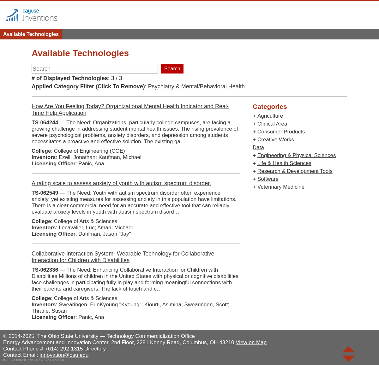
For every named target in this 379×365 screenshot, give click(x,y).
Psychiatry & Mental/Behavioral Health (196, 86)
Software (268, 179)
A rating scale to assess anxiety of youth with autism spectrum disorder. (121, 183)
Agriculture (270, 116)
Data (258, 147)
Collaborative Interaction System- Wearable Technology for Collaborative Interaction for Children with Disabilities (123, 256)
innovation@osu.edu (63, 355)
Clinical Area (272, 124)
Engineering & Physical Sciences (296, 155)
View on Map (251, 342)
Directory (95, 349)
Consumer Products (281, 132)
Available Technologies (31, 34)
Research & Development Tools (295, 171)
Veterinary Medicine (280, 187)
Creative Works (275, 140)
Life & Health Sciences (284, 163)
